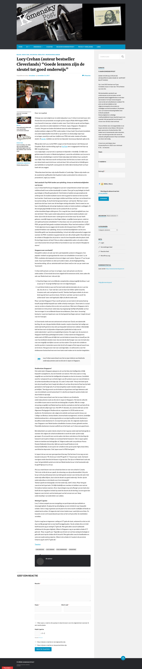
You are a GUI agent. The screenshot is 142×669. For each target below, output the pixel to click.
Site (62, 604)
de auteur (32, 75)
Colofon (49, 47)
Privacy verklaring (85, 47)
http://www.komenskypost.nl (115, 268)
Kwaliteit (42, 54)
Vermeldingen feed (106, 247)
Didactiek (26, 54)
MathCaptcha (41, 637)
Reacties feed (105, 251)
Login (102, 243)
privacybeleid (102, 193)
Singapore (72, 549)
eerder (43, 139)
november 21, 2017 (44, 75)
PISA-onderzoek (62, 549)
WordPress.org (105, 255)
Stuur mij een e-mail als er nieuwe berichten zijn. (52, 645)
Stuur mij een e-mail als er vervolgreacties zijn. (51, 642)
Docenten (34, 54)
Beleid (19, 54)
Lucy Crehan (50, 549)
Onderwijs (37, 47)
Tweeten (38, 544)
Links (99, 47)
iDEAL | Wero (106, 184)
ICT (27, 47)
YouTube (64, 146)
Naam (37, 604)
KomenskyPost (30, 662)
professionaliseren (54, 54)
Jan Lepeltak (40, 549)
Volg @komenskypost (105, 282)
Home (20, 47)
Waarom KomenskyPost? (65, 47)
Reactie (37, 583)
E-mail (66, 604)
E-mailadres (102, 161)
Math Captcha (39, 629)
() (104, 171)
